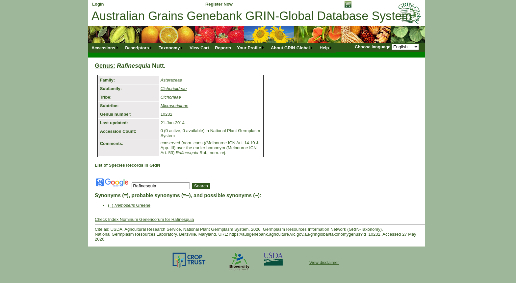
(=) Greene (129, 205)
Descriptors (137, 47)
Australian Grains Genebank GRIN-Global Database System (251, 16)
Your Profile (249, 47)
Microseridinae (175, 105)
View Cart (199, 47)
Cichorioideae (174, 88)
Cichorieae (171, 97)
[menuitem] (105, 48)
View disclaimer (324, 262)
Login (98, 4)
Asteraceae (171, 80)
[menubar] (212, 48)
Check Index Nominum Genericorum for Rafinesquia (144, 219)
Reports (223, 47)
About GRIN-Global (290, 47)
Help (324, 47)
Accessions (103, 47)
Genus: (105, 65)
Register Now (219, 4)
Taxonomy (169, 47)
